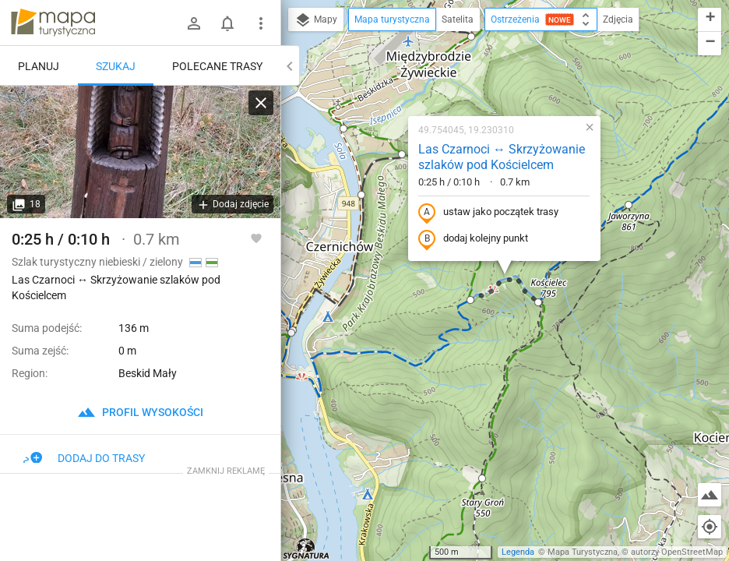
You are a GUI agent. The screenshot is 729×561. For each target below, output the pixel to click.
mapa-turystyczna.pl (53, 22)
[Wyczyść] (260, 102)
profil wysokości (140, 412)
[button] (343, 128)
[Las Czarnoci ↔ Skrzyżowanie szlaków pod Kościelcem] (140, 152)
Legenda (518, 552)
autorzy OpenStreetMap (677, 552)
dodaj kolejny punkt (473, 239)
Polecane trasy (217, 66)
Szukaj (116, 66)
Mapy (315, 20)
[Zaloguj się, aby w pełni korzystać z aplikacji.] (256, 237)
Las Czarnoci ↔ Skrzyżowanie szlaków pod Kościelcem (501, 157)
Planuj (38, 66)
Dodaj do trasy (84, 458)
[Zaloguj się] (193, 23)
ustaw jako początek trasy (488, 212)
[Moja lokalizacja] (709, 526)
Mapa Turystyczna (583, 552)
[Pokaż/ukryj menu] (260, 23)
